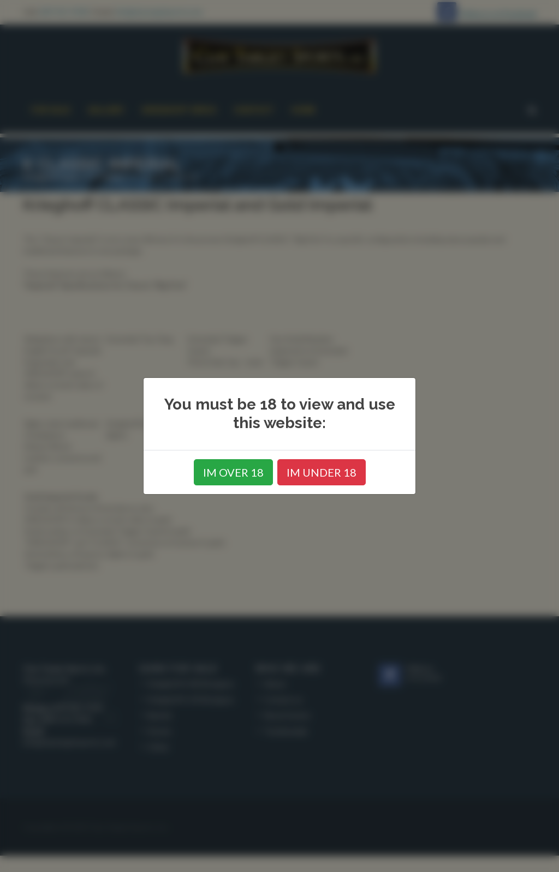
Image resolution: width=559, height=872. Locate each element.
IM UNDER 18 (321, 472)
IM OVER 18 (233, 472)
